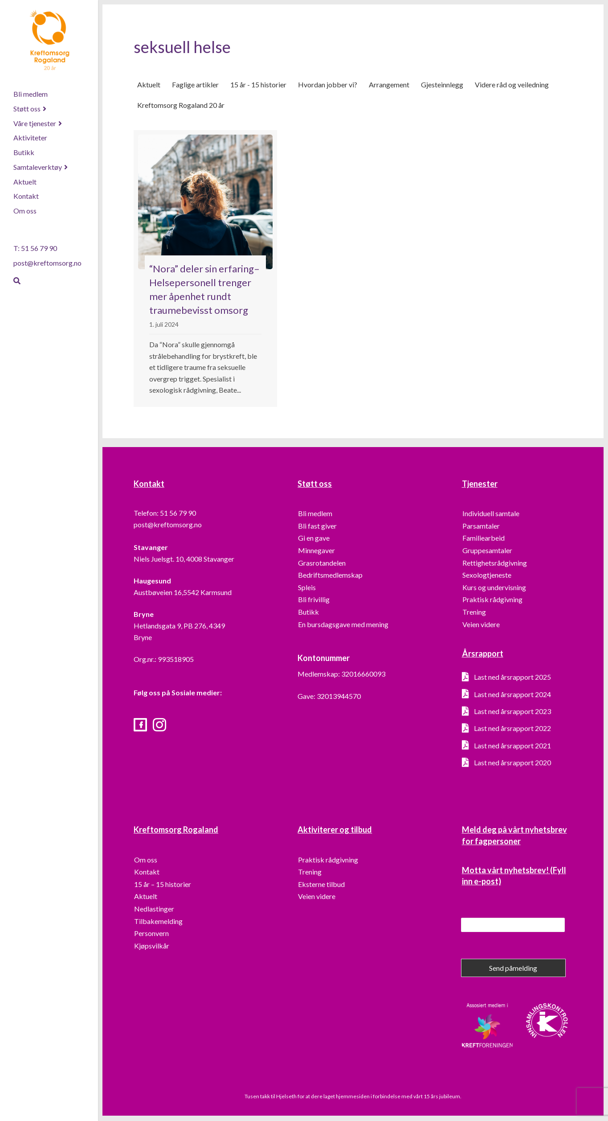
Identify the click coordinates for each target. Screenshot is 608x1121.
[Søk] (17, 280)
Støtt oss (27, 108)
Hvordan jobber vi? (327, 85)
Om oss (25, 210)
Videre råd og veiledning (512, 85)
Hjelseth (287, 1096)
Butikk (23, 152)
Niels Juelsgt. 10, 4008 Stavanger (184, 559)
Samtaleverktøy (37, 167)
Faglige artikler (195, 85)
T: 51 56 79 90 (35, 248)
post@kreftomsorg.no (47, 263)
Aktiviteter (30, 137)
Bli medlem (30, 94)
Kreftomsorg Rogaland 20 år (180, 106)
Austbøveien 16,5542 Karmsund (183, 592)
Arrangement (389, 85)
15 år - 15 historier (258, 85)
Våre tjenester (34, 123)
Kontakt (26, 196)
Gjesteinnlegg (442, 85)
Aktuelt (25, 181)
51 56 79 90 (178, 513)
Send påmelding (513, 969)
